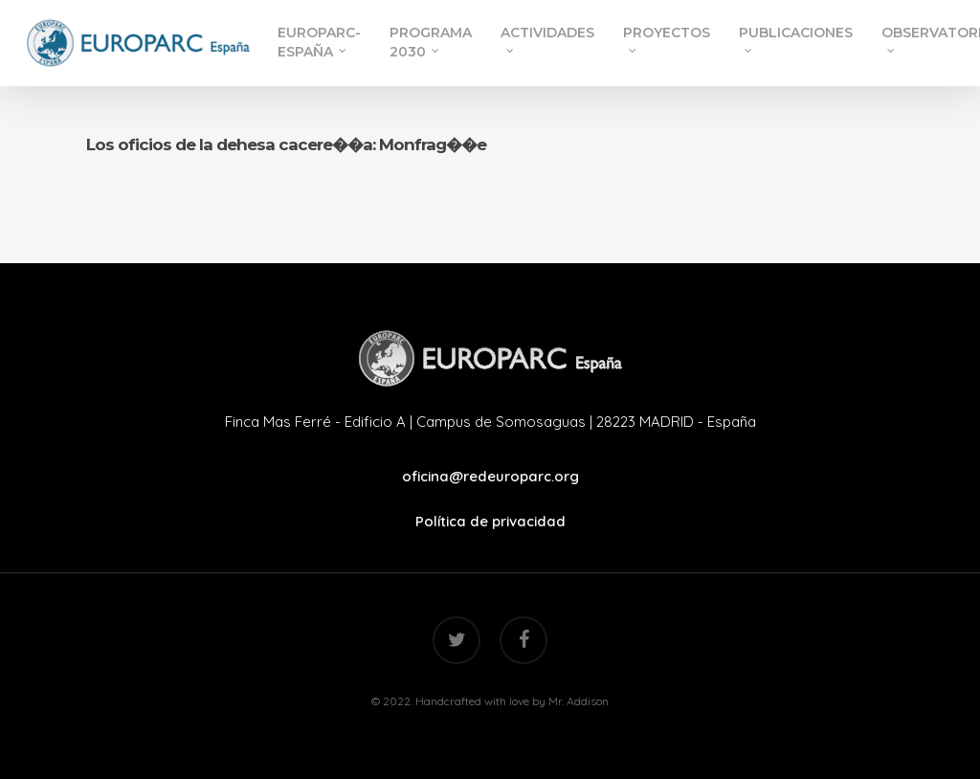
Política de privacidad (490, 521)
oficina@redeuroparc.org (490, 476)
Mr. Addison (578, 701)
